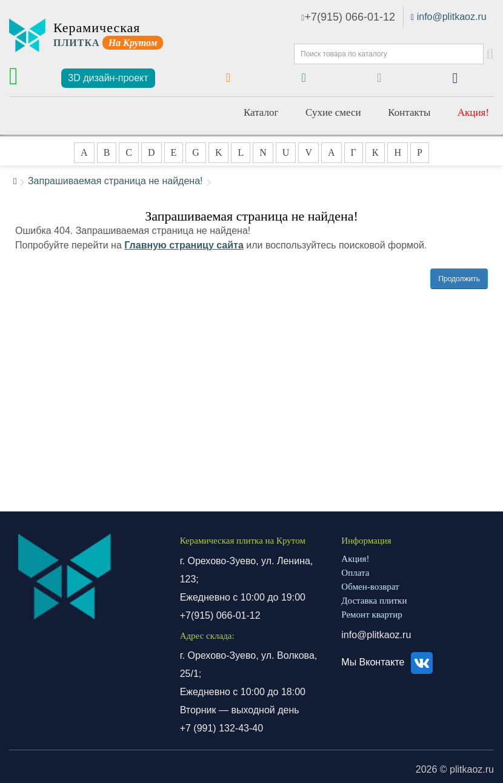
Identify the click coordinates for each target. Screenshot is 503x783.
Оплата (355, 573)
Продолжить (459, 279)
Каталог (261, 112)
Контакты (409, 112)
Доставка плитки (374, 600)
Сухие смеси (333, 112)
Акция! (473, 112)
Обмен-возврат (370, 586)
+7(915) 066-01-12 (348, 17)
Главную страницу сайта (184, 245)
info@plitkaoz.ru (452, 17)
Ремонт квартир (371, 614)
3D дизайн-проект (108, 78)
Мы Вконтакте (388, 662)
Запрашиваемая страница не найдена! (115, 181)
